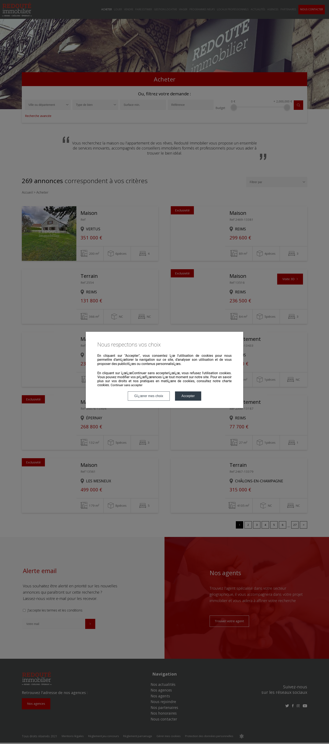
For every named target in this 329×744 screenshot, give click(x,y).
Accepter (188, 396)
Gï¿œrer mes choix (148, 396)
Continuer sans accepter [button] (126, 385)
